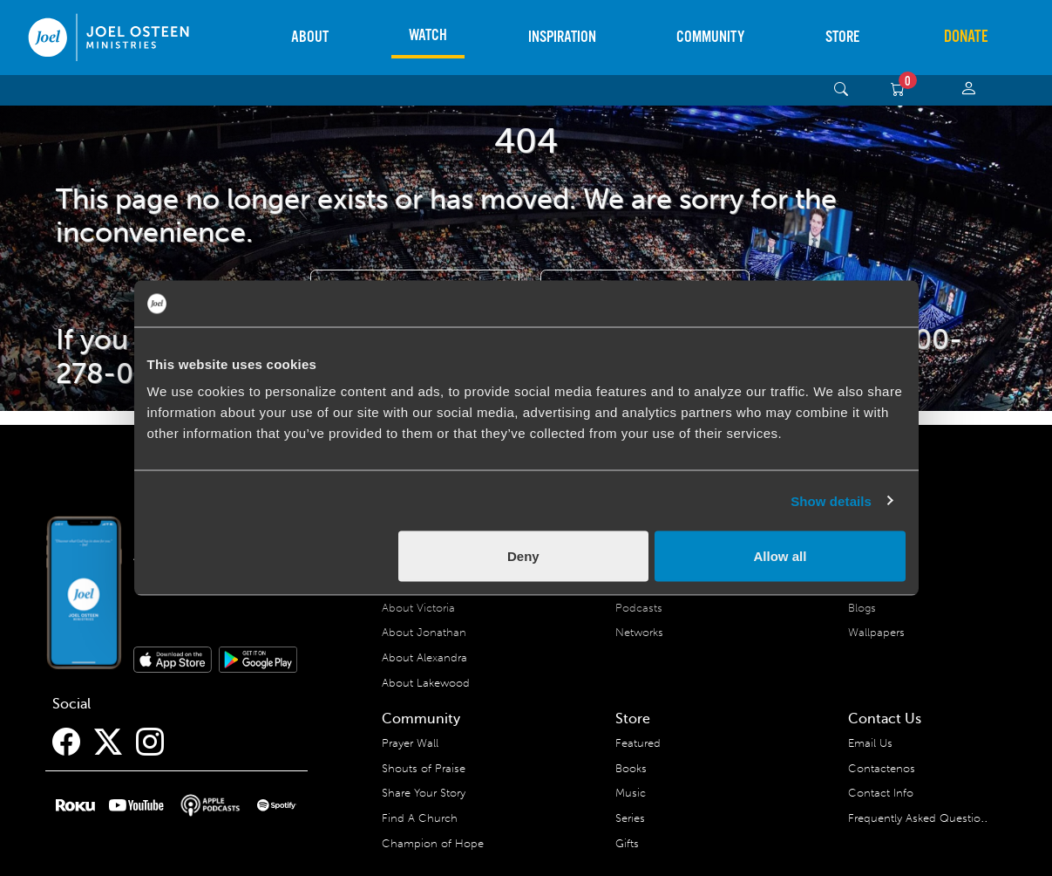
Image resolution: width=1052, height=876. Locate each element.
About (310, 37)
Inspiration (562, 37)
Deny (523, 556)
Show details (831, 500)
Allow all (780, 556)
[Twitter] (108, 742)
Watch (428, 35)
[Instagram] (150, 742)
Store (842, 37)
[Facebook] (66, 742)
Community (710, 37)
